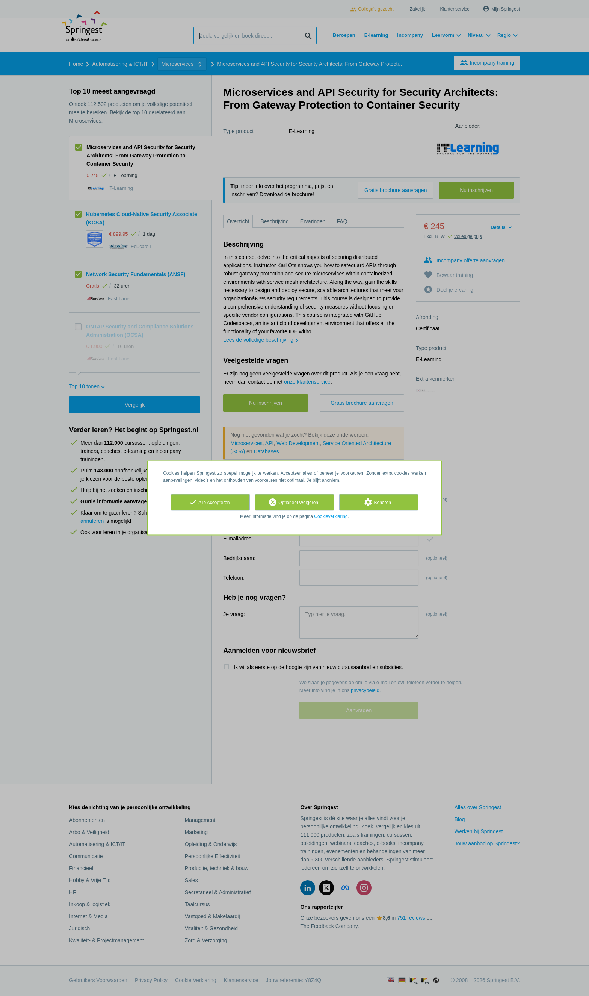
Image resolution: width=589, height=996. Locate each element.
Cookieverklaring (330, 516)
